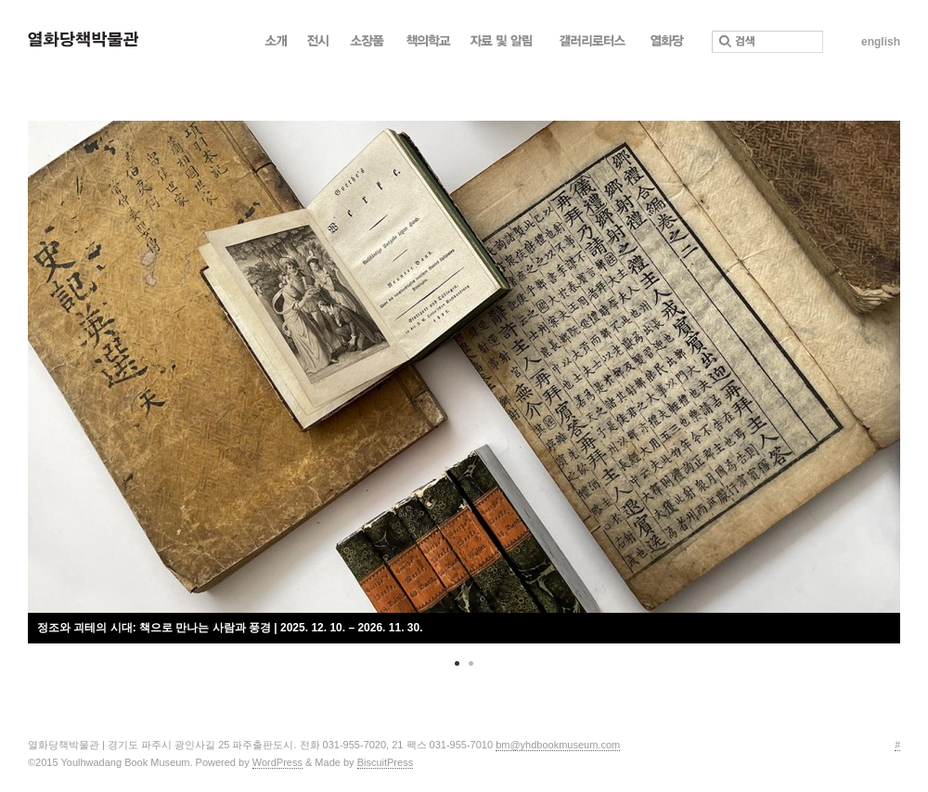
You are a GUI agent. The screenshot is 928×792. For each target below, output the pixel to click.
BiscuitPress (385, 762)
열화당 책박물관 (83, 39)
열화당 (667, 46)
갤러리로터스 (595, 46)
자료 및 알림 (505, 46)
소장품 (368, 46)
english (880, 41)
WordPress (277, 762)
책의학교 (428, 46)
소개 (276, 46)
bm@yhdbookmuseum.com (558, 744)
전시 (318, 46)
